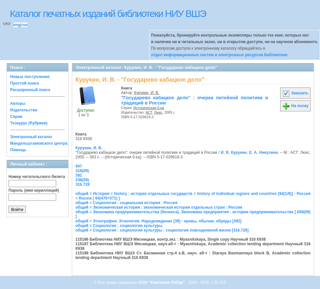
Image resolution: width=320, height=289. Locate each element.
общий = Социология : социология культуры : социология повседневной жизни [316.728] (161, 230)
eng (16, 25)
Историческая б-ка (149, 108)
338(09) (82, 180)
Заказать (295, 93)
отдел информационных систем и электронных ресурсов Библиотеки (219, 55)
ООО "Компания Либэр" (162, 282)
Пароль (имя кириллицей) (33, 190)
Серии (16, 116)
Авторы (17, 103)
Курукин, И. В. (146, 92)
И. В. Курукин (234, 152)
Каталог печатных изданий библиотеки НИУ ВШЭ (108, 13)
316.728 (82, 184)
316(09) (82, 171)
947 (78, 166)
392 (78, 175)
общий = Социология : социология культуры (118, 225)
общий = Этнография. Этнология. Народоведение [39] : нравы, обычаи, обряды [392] (158, 221)
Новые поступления (30, 76)
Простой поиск (24, 83)
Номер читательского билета (36, 176)
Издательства (23, 110)
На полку (295, 106)
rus (24, 25)
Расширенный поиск (30, 90)
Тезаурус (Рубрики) (28, 123)
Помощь (18, 150)
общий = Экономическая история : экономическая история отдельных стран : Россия (158, 207)
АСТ (149, 112)
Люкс (158, 112)
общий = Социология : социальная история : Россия (126, 203)
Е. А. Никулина (263, 152)
